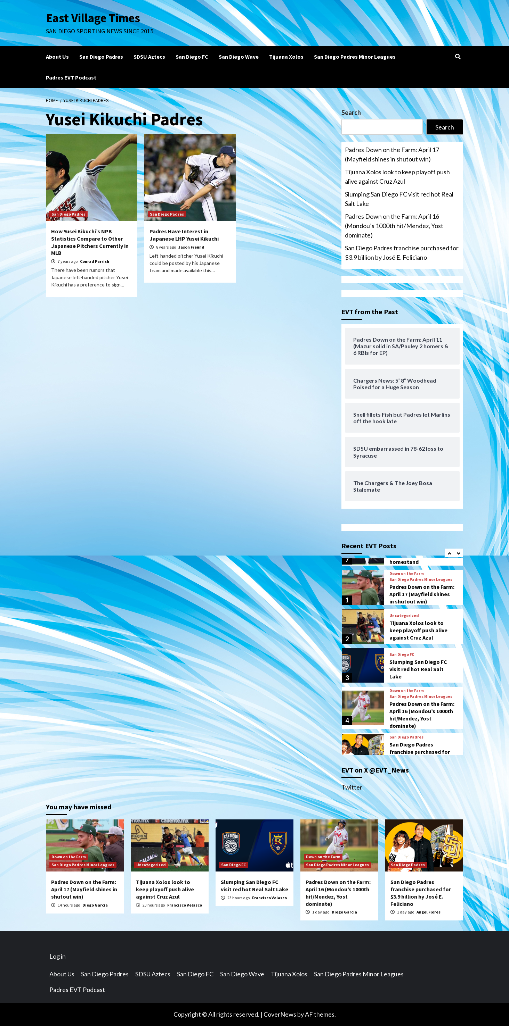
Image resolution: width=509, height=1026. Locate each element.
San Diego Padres (101, 56)
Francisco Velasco (184, 905)
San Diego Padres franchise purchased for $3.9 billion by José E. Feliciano (402, 252)
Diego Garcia (95, 905)
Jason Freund (191, 247)
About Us (57, 56)
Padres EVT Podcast (71, 77)
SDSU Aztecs (149, 56)
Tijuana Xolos (286, 56)
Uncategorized (404, 616)
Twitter (351, 787)
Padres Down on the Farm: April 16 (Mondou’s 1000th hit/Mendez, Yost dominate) (394, 225)
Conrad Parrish (94, 261)
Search (351, 112)
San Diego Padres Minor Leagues (355, 56)
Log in (57, 956)
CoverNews (280, 1014)
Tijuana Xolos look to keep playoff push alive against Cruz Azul (397, 176)
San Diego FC (192, 56)
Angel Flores (429, 912)
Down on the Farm (406, 574)
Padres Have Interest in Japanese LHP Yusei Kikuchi (184, 235)
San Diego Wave (239, 56)
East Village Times (93, 18)
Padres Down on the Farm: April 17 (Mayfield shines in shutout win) (392, 154)
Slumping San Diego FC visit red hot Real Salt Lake (399, 198)
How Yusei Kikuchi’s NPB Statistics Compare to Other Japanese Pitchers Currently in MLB (90, 242)
